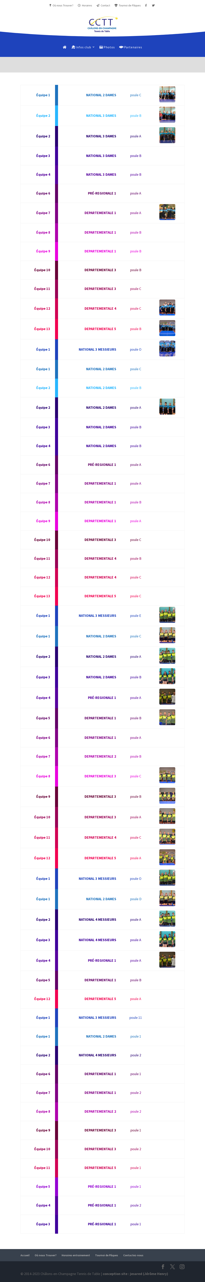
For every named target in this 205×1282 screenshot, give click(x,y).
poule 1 (135, 1036)
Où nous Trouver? (62, 5)
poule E (135, 615)
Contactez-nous (133, 1255)
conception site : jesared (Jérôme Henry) (135, 1273)
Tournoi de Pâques (127, 5)
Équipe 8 (43, 232)
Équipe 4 (43, 174)
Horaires (85, 5)
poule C (135, 95)
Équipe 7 (43, 212)
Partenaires (130, 47)
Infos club (81, 47)
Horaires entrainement (76, 1255)
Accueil (25, 1255)
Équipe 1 (43, 95)
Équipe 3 (43, 155)
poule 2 (135, 1055)
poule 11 (135, 1017)
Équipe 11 (42, 288)
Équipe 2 (43, 115)
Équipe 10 (42, 270)
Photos (107, 47)
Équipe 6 (43, 193)
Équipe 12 (42, 308)
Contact (103, 5)
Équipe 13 (42, 328)
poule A (135, 136)
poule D (135, 899)
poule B (135, 115)
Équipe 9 (43, 251)
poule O (135, 349)
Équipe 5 (43, 718)
